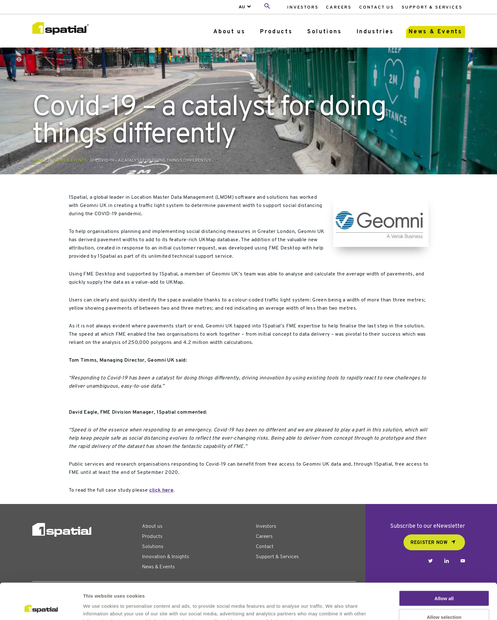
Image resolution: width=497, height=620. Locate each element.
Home (38, 160)
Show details (332, 607)
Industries (375, 32)
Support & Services (432, 7)
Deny (444, 601)
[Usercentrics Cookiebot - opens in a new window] (41, 607)
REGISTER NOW (429, 542)
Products (276, 32)
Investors (302, 7)
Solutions (324, 32)
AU (242, 7)
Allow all (444, 564)
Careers (339, 7)
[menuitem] (303, 7)
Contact (265, 546)
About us (229, 32)
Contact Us (376, 7)
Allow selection (444, 583)
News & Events (435, 32)
